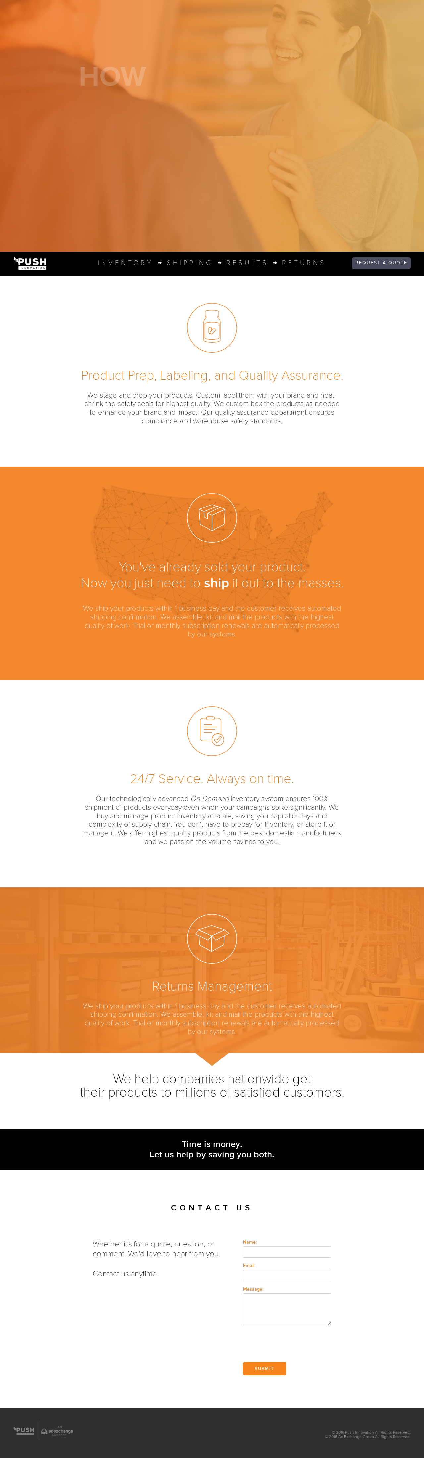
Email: (249, 1265)
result (247, 263)
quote (381, 263)
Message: (253, 1289)
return (304, 263)
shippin (190, 263)
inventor (125, 263)
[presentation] (293, 1344)
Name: (250, 1242)
